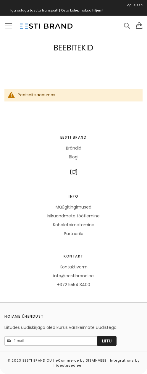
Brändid (73, 148)
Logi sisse (134, 5)
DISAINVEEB (96, 360)
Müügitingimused (73, 207)
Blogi (73, 157)
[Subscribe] (107, 341)
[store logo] (45, 26)
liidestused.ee (67, 365)
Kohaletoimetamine (73, 225)
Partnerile (73, 234)
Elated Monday (141, 363)
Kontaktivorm (74, 267)
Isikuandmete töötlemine (73, 216)
